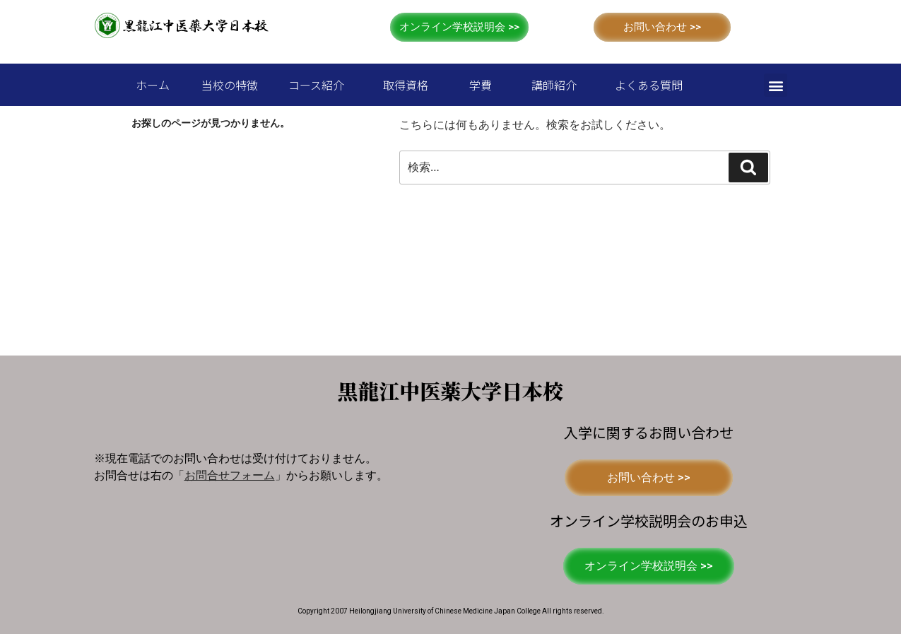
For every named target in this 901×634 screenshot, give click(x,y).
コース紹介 (316, 84)
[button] (459, 27)
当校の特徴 (229, 84)
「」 (229, 475)
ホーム (153, 84)
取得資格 (405, 84)
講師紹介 (554, 84)
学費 (480, 84)
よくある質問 (649, 84)
